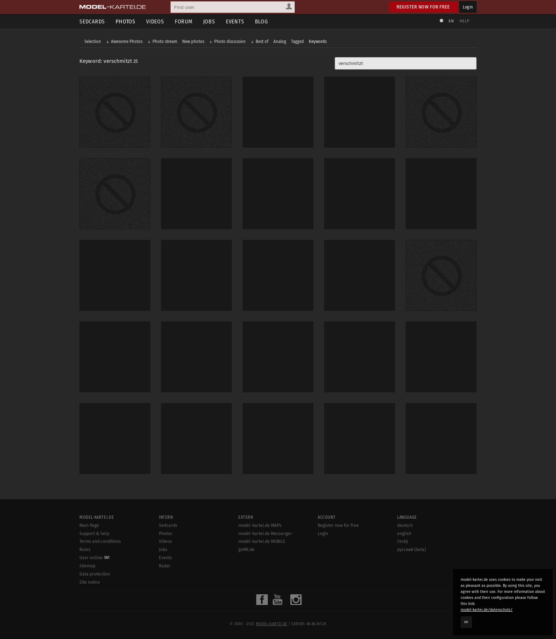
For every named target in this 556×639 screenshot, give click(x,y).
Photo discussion (230, 41)
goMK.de (246, 590)
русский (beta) (411, 590)
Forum (184, 21)
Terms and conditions (100, 582)
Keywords (318, 41)
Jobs (209, 21)
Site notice (89, 623)
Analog (279, 41)
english (404, 574)
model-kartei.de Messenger (265, 574)
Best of (262, 41)
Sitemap (87, 606)
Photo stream (164, 41)
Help (464, 21)
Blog (261, 21)
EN (451, 21)
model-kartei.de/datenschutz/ (487, 609)
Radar (165, 606)
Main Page (89, 566)
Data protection (94, 614)
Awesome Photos (127, 41)
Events (235, 21)
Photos (125, 21)
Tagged (297, 41)
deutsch (405, 566)
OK (466, 622)
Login (468, 7)
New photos (193, 41)
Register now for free (423, 7)
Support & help (94, 574)
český (402, 582)
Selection (92, 41)
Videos (155, 21)
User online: (94, 598)
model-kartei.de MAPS (260, 566)
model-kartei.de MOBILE (261, 582)
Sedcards (92, 21)
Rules (84, 590)
